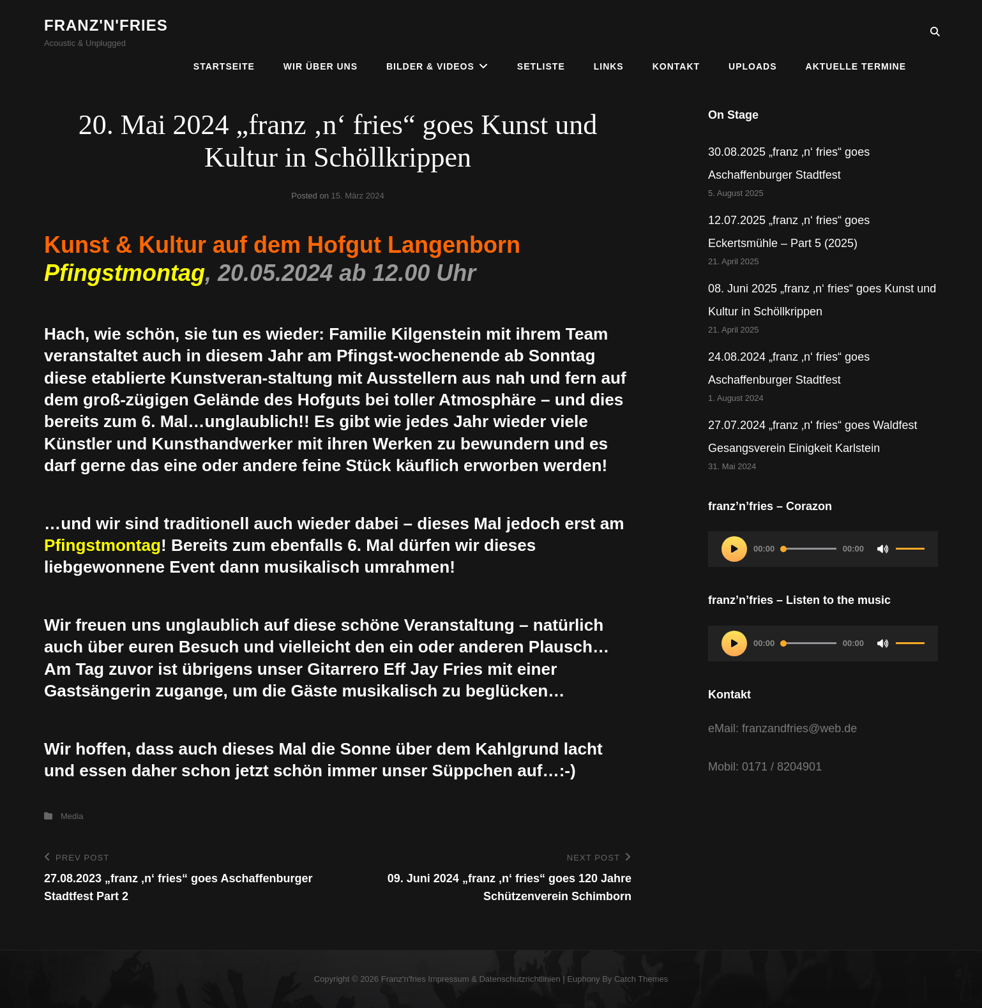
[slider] (808, 549)
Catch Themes (641, 979)
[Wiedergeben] (734, 549)
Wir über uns (320, 32)
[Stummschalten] (883, 549)
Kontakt (676, 32)
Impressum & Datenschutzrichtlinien (494, 979)
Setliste (541, 32)
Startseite (224, 32)
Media (72, 816)
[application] (823, 549)
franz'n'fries (106, 25)
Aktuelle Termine (856, 32)
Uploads (752, 32)
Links (609, 32)
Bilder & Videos (430, 32)
